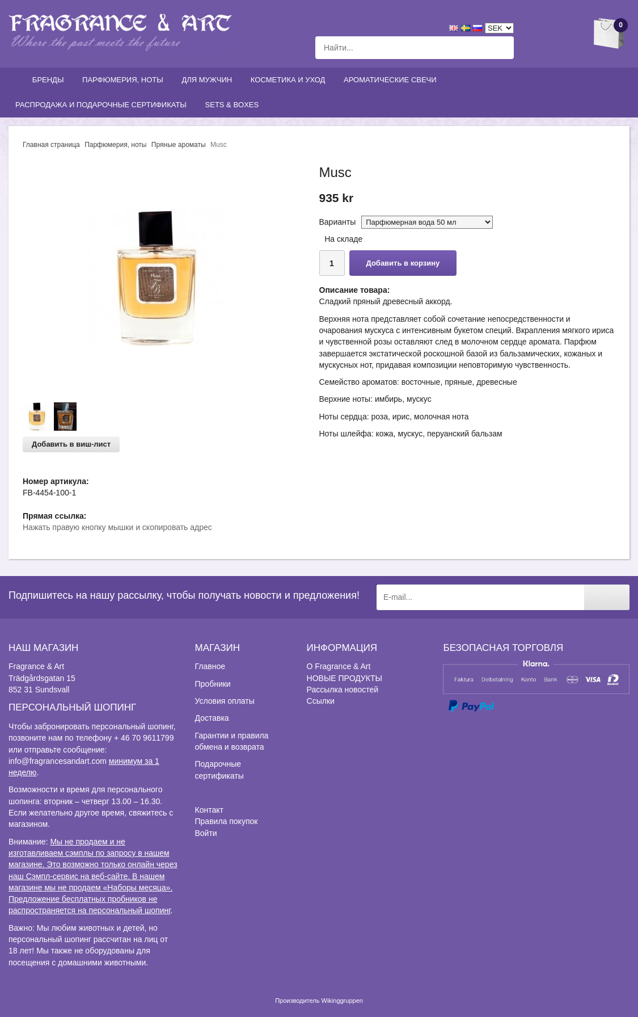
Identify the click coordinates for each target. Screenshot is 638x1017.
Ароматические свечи (390, 79)
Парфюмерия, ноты (125, 79)
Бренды (50, 79)
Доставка (212, 717)
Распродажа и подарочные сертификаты (103, 104)
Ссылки (321, 700)
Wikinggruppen (342, 1000)
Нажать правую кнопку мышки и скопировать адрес (117, 527)
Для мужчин (208, 79)
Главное (210, 666)
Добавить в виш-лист (71, 444)
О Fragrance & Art (339, 666)
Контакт (209, 809)
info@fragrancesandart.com (58, 761)
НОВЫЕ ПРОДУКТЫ (344, 678)
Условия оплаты (225, 700)
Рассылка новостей (342, 689)
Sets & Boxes (234, 104)
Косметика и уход (290, 79)
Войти (206, 833)
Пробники (213, 683)
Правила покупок (226, 821)
